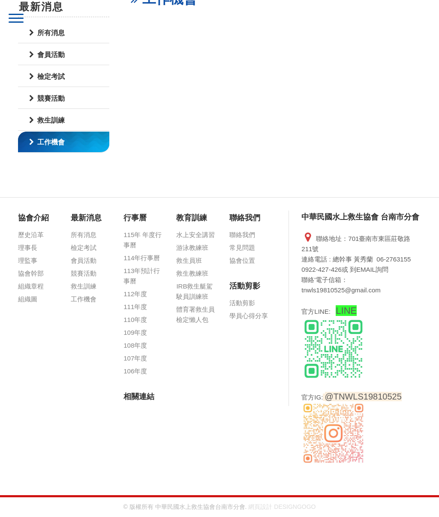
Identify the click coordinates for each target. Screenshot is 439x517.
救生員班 (189, 260)
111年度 (135, 306)
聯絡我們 (244, 217)
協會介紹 (33, 217)
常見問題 (242, 247)
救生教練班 (192, 273)
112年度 (135, 294)
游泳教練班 (192, 247)
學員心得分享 (248, 315)
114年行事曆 (141, 258)
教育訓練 (191, 217)
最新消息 (86, 217)
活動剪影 (244, 286)
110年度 (135, 319)
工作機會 (47, 142)
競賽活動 (47, 98)
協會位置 (242, 260)
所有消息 (83, 234)
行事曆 (135, 217)
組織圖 (27, 299)
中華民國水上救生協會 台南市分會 (131, 19)
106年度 (135, 371)
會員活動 (83, 260)
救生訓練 (47, 120)
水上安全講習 (195, 234)
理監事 (27, 260)
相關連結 (138, 396)
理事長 (27, 247)
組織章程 (31, 286)
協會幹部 (31, 273)
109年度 (135, 332)
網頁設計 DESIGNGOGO (282, 506)
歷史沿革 (31, 234)
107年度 (135, 358)
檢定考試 (83, 247)
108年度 (135, 345)
